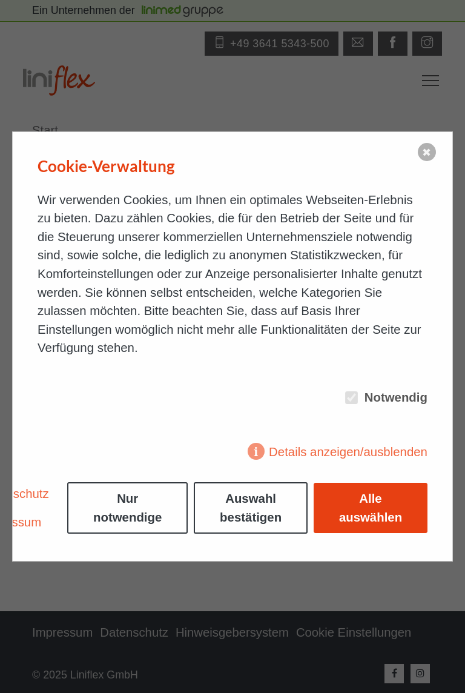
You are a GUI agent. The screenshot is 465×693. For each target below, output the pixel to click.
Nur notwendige (127, 508)
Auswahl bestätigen (251, 508)
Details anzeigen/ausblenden (348, 452)
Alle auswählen (370, 508)
